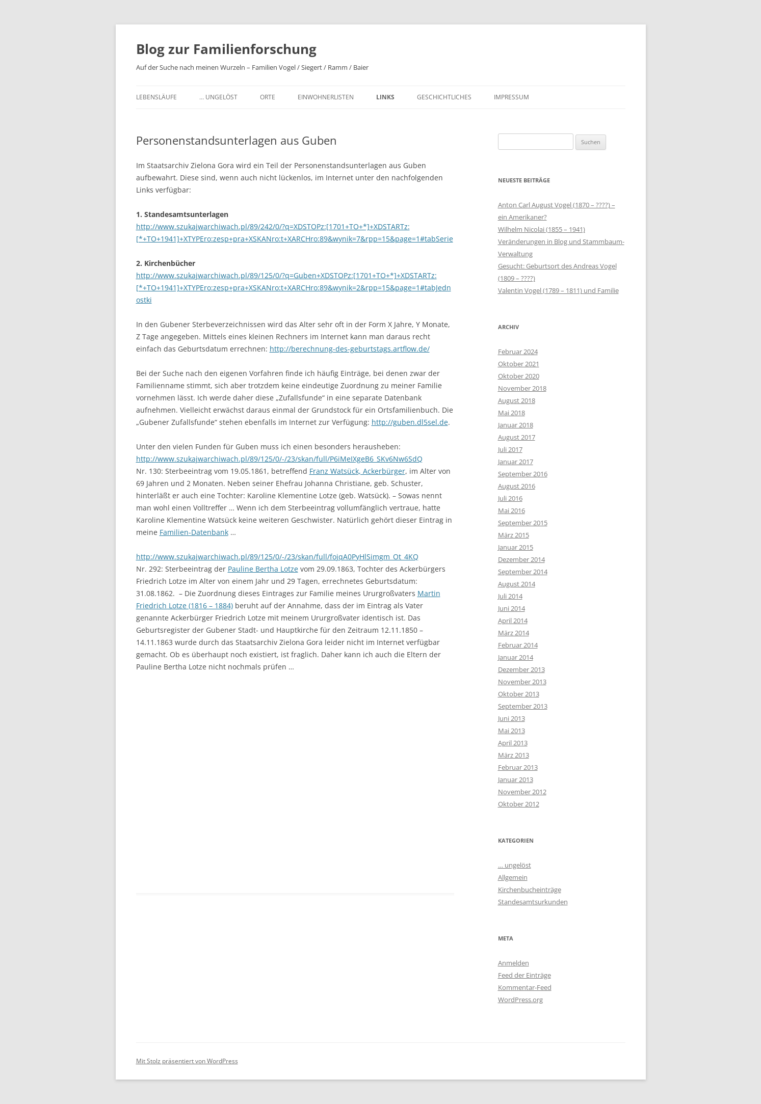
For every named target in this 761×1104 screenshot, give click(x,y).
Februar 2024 (518, 351)
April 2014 (513, 620)
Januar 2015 (515, 547)
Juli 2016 (510, 498)
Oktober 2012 (518, 804)
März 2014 (513, 632)
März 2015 (513, 535)
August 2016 (516, 486)
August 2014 (516, 583)
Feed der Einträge (524, 975)
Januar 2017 (515, 461)
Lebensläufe (156, 97)
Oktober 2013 (518, 693)
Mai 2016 (511, 510)
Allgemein (513, 877)
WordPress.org (520, 999)
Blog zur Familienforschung (226, 49)
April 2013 (513, 742)
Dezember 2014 (521, 559)
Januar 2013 (515, 779)
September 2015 (522, 522)
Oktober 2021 (518, 363)
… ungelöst (218, 97)
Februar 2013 (518, 767)
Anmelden (513, 962)
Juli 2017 (510, 449)
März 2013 (513, 755)
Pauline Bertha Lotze (263, 569)
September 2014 (522, 571)
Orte (267, 97)
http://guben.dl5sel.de (410, 422)
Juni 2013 (511, 718)
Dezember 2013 (521, 669)
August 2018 (516, 400)
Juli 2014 (510, 596)
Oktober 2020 (518, 376)
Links (385, 97)
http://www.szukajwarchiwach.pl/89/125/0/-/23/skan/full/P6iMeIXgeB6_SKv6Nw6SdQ (279, 459)
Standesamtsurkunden (533, 901)
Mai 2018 (511, 412)
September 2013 (522, 706)
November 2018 (522, 388)
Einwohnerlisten (326, 97)
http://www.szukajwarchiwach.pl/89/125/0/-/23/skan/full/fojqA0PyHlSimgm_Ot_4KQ (277, 556)
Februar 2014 (518, 645)
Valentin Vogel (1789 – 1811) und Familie (558, 290)
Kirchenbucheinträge (529, 889)
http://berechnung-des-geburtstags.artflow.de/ (350, 349)
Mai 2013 (511, 730)
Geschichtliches (444, 97)
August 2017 (516, 437)
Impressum (511, 97)
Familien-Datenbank (194, 532)
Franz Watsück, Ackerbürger (357, 471)
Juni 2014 (511, 608)
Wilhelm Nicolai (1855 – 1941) (541, 229)
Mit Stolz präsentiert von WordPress (187, 1061)
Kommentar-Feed (525, 987)
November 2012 (522, 791)
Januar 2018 (515, 424)
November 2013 (522, 681)
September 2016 (522, 473)
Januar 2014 (515, 657)
